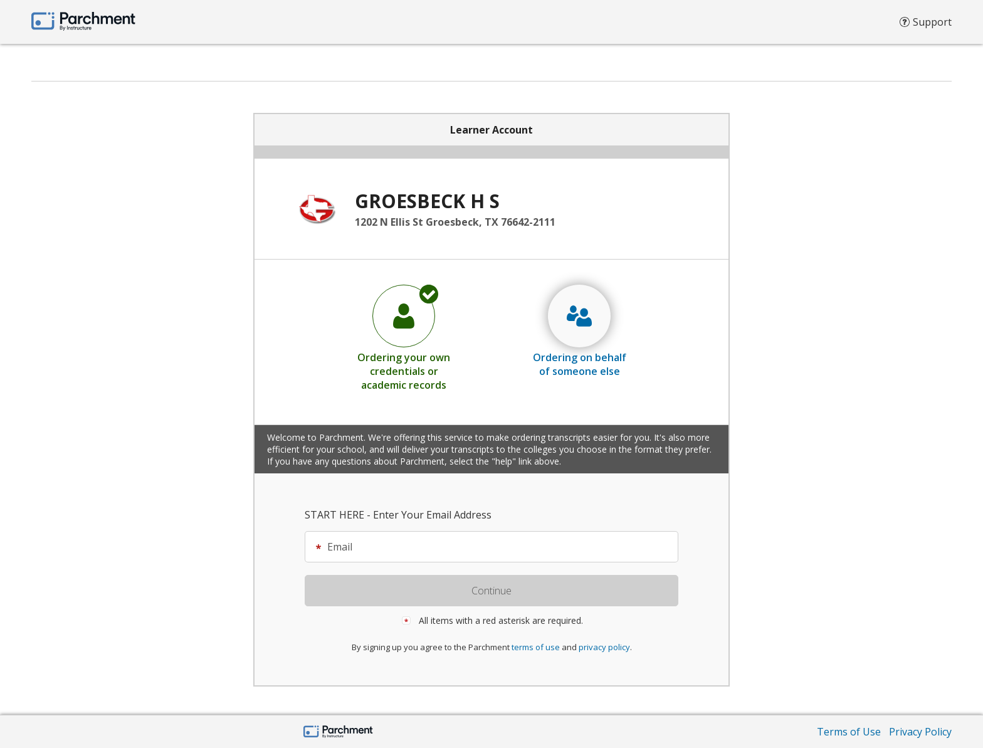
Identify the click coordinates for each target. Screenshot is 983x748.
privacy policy (604, 647)
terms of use (536, 647)
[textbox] (497, 547)
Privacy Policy (920, 732)
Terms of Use (849, 732)
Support (926, 25)
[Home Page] (338, 732)
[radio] (404, 337)
